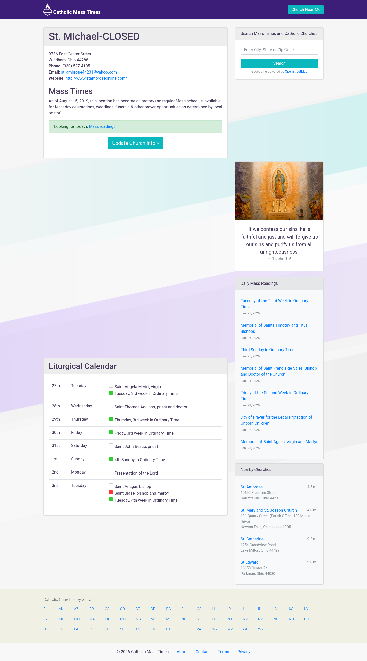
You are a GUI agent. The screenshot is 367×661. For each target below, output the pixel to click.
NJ (229, 619)
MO (153, 619)
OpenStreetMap (296, 71)
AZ (76, 609)
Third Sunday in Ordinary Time (267, 349)
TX (153, 629)
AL (45, 609)
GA (199, 609)
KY (306, 609)
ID (229, 609)
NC (275, 619)
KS (291, 609)
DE (153, 609)
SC (107, 629)
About (182, 651)
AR (91, 609)
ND (291, 619)
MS (138, 619)
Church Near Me (305, 9)
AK (61, 609)
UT (168, 629)
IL (244, 609)
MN (122, 619)
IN (260, 609)
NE (183, 619)
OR (61, 629)
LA (45, 619)
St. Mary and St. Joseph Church (269, 510)
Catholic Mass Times (72, 9)
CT (138, 609)
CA (107, 609)
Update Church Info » (135, 143)
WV (229, 629)
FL (183, 609)
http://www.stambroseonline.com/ (96, 78)
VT (183, 629)
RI (91, 629)
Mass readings (102, 126)
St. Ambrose (252, 487)
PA (76, 629)
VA (199, 629)
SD (122, 629)
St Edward (250, 562)
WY (260, 629)
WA (214, 629)
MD (76, 619)
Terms (223, 651)
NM (245, 619)
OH (306, 619)
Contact (203, 651)
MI (107, 619)
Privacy (243, 651)
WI (245, 629)
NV (199, 619)
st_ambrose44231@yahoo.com (89, 72)
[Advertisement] (135, 199)
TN (138, 629)
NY (260, 619)
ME (61, 619)
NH (214, 619)
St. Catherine (252, 539)
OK (45, 629)
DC (168, 609)
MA (91, 619)
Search (279, 63)
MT (168, 619)
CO (122, 609)
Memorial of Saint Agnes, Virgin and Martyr (279, 441)
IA (275, 609)
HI (214, 609)
